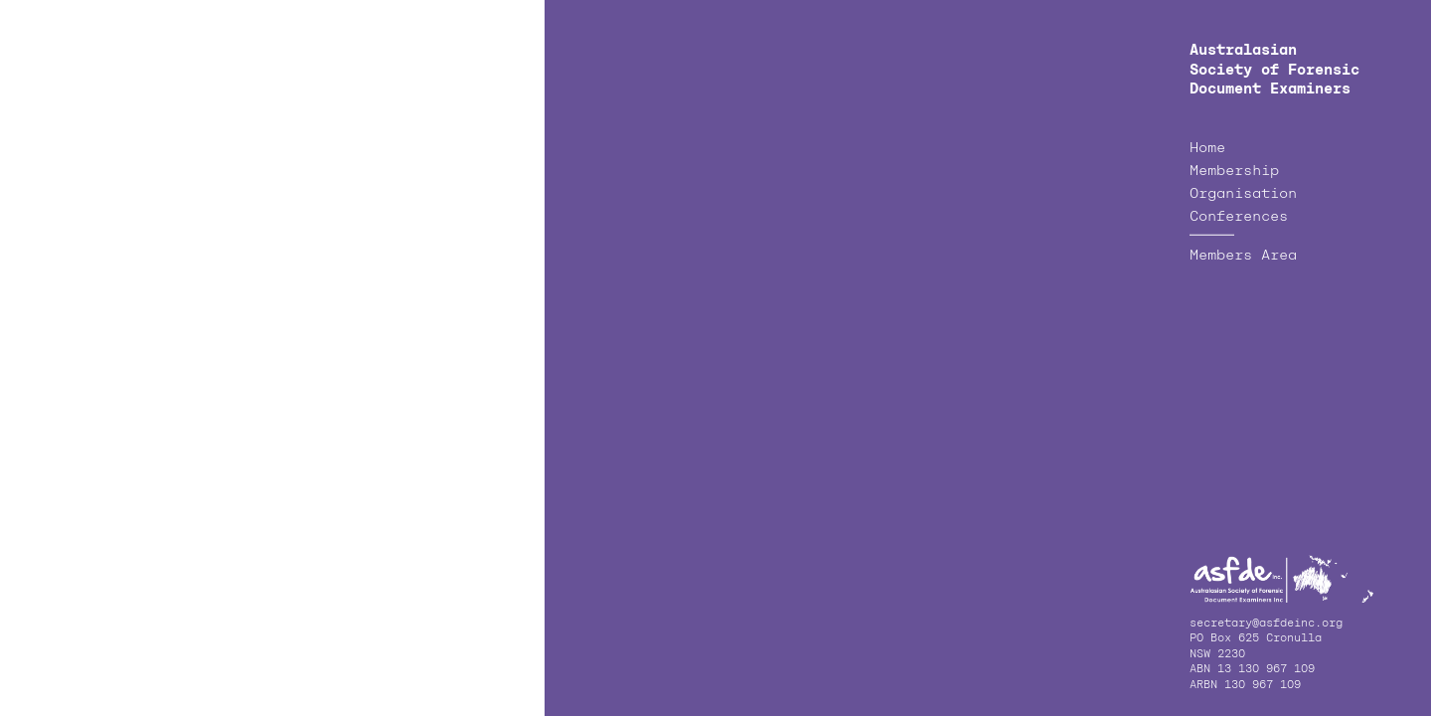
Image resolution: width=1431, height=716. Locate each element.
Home (1207, 148)
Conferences (1239, 217)
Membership (1234, 171)
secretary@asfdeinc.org (1266, 624)
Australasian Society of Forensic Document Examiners (1274, 70)
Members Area (1243, 256)
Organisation (1243, 194)
